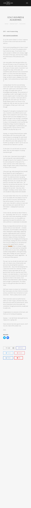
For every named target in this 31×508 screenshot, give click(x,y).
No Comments (22, 23)
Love (10, 348)
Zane (7, 23)
